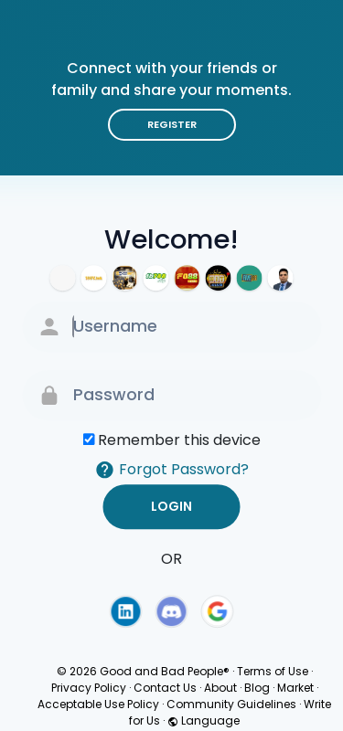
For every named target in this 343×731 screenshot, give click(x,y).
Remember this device (179, 439)
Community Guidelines (231, 704)
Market (295, 687)
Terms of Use (272, 671)
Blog (257, 687)
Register (172, 124)
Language (203, 720)
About (220, 687)
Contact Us (165, 687)
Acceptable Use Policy (98, 704)
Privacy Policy (88, 687)
